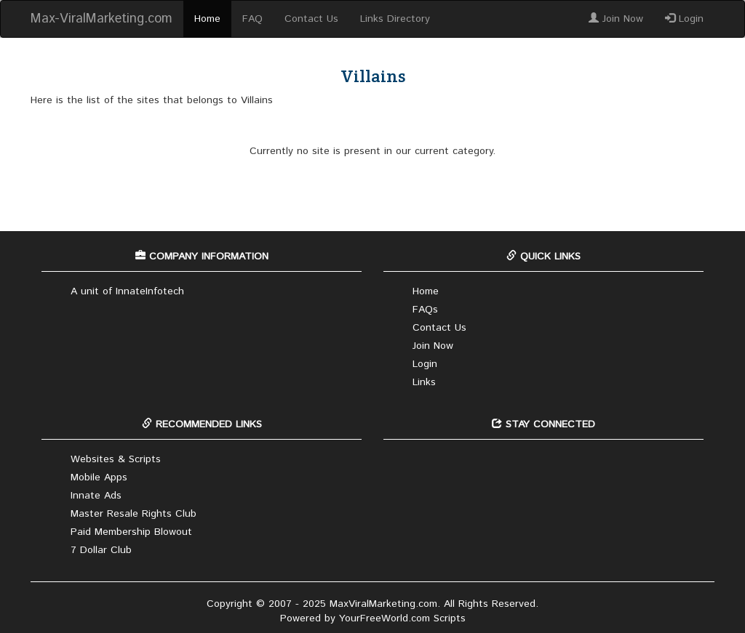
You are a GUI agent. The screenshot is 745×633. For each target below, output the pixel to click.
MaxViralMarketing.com (383, 604)
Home (207, 19)
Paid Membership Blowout (131, 532)
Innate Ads (96, 495)
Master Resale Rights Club (133, 514)
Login (684, 19)
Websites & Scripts (116, 459)
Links (424, 382)
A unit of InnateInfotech (127, 291)
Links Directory (395, 19)
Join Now (616, 19)
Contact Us (311, 19)
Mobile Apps (99, 477)
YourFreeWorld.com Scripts (402, 618)
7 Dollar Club (101, 550)
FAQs (425, 309)
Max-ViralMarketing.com (101, 18)
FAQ (252, 19)
